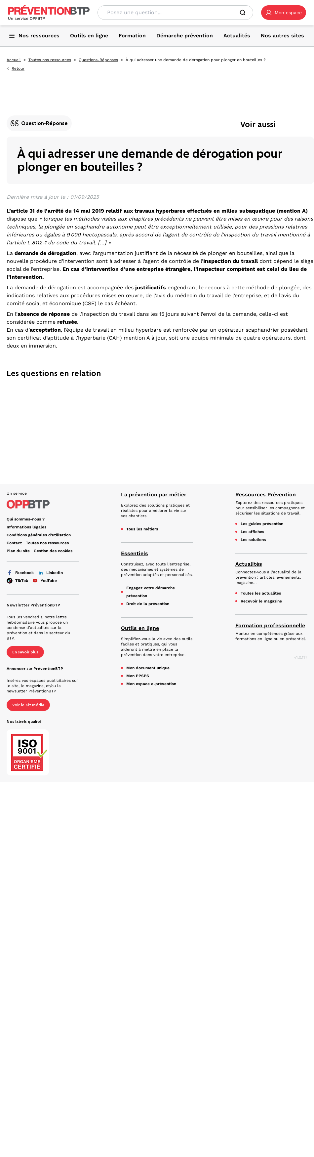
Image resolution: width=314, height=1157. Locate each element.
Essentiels (134, 553)
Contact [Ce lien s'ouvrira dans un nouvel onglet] (14, 543)
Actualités (248, 564)
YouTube (44, 581)
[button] (283, 12)
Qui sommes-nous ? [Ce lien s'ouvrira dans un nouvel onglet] (26, 519)
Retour (18, 68)
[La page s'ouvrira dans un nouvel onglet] (283, 12)
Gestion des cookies (53, 551)
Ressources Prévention (265, 494)
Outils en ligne (140, 628)
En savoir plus (25, 652)
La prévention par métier (153, 494)
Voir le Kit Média (28, 705)
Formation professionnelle (270, 625)
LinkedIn (50, 573)
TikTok (17, 581)
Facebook (20, 573)
